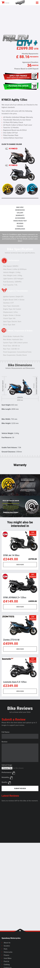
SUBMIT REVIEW (20, 788)
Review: (5, 742)
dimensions (20, 210)
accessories (20, 218)
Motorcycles (8, 952)
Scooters (7, 946)
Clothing (7, 964)
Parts (5, 949)
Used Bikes (7, 958)
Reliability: (5, 777)
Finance (6, 955)
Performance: (7, 772)
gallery (20, 213)
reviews (20, 223)
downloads (20, 229)
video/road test (20, 221)
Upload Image (7, 765)
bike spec (20, 207)
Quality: (5, 782)
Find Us (6, 961)
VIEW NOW (20, 564)
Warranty (20, 215)
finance (20, 226)
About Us (7, 943)
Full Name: (6, 732)
